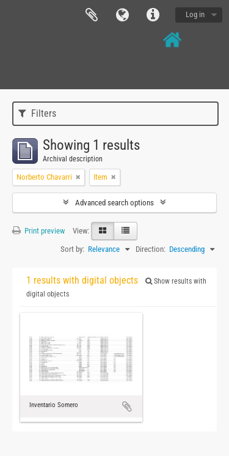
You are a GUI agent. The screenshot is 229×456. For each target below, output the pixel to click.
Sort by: (72, 249)
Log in (195, 14)
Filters (37, 113)
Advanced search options (114, 202)
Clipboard (91, 15)
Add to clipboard (127, 406)
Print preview (38, 230)
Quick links (152, 15)
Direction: (150, 249)
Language (122, 15)
